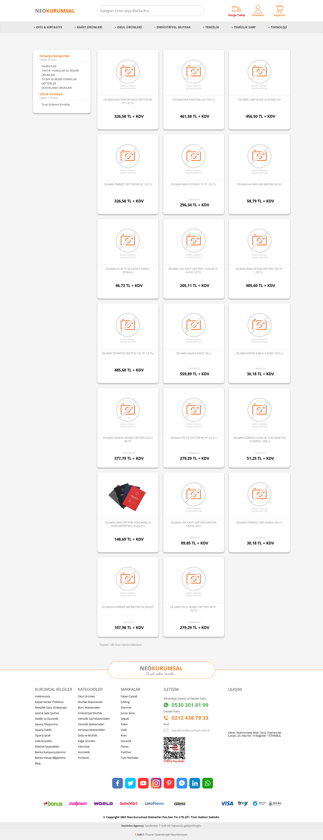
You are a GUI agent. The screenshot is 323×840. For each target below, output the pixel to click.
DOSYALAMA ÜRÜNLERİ (57, 88)
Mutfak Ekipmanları (90, 702)
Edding (125, 702)
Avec (124, 735)
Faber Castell (129, 696)
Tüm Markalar (130, 757)
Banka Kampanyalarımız (50, 752)
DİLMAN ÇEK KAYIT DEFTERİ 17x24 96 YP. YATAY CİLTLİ (193, 270)
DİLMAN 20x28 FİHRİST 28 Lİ (193, 353)
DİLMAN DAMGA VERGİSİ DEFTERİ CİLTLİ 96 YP (128, 439)
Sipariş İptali (42, 735)
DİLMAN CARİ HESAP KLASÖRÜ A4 (259, 99)
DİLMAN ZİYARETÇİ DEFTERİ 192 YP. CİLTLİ (128, 353)
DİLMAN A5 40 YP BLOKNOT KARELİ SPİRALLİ (128, 270)
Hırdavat (83, 757)
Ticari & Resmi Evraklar (56, 104)
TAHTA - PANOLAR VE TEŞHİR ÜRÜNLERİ (60, 73)
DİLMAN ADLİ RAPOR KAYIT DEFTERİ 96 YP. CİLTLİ (128, 101)
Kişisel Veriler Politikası (49, 702)
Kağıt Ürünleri (89, 27)
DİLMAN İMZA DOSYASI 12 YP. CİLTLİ (193, 184)
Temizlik (212, 27)
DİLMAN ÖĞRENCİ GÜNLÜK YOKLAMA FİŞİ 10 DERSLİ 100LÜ (259, 439)
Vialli (124, 729)
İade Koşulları (43, 741)
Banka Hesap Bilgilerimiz (50, 757)
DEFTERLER (49, 83)
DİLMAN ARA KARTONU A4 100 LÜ (193, 99)
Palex (124, 724)
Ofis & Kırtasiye (49, 27)
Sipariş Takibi (43, 729)
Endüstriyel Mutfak (173, 27)
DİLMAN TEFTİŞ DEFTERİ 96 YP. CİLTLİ (194, 437)
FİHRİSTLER (49, 66)
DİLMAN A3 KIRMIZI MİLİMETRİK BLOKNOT (128, 607)
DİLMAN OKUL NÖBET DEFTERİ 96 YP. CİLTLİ (193, 608)
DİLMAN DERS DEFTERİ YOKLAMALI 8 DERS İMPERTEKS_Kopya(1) (128, 524)
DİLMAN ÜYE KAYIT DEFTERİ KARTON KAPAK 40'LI (193, 524)
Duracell (126, 741)
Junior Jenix (128, 713)
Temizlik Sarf (245, 27)
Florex (125, 746)
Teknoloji (279, 27)
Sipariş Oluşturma (46, 724)
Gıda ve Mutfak (87, 735)
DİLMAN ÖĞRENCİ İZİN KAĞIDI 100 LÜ (259, 522)
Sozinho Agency (132, 826)
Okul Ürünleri (129, 27)
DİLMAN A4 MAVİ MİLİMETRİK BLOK (259, 184)
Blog (38, 763)
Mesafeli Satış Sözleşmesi (51, 707)
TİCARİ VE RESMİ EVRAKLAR (59, 79)
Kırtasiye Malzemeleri (91, 729)
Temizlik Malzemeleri (91, 724)
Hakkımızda (42, 696)
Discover (126, 707)
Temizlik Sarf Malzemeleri (94, 718)
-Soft (139, 834)
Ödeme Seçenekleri (47, 746)
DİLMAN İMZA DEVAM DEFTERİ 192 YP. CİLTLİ (259, 270)
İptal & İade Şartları (47, 713)
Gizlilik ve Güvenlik (46, 718)
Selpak (125, 718)
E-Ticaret (148, 834)
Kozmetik (84, 752)
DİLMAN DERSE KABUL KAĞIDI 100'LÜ (259, 353)
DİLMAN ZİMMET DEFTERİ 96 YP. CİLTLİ (128, 184)
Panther (126, 752)
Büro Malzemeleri (89, 707)
